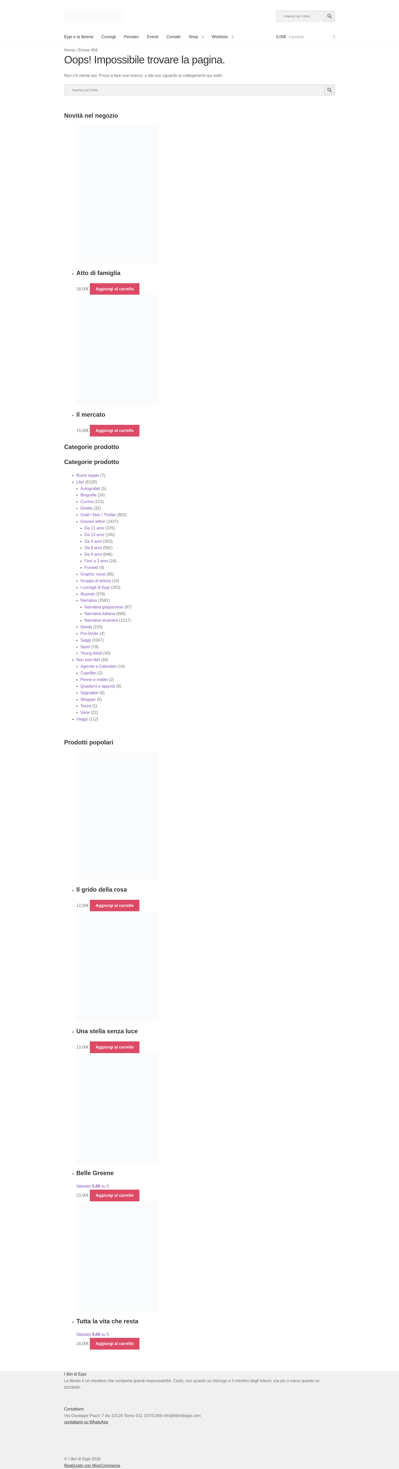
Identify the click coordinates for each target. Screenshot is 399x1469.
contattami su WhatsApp (86, 1422)
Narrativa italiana (99, 613)
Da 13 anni (94, 535)
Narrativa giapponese (103, 607)
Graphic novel (93, 574)
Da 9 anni (93, 554)
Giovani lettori (92, 521)
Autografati (90, 488)
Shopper (88, 699)
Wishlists (220, 37)
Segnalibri (89, 693)
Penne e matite (94, 679)
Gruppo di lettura (95, 581)
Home (69, 50)
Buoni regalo (87, 475)
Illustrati (87, 594)
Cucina (86, 501)
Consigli (109, 37)
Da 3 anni (93, 541)
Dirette (86, 508)
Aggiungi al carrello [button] (115, 289)
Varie (85, 712)
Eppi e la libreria (78, 37)
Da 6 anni (93, 548)
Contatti (173, 37)
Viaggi (82, 719)
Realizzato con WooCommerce (92, 1465)
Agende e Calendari (98, 666)
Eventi (152, 37)
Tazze (85, 706)
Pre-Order (89, 633)
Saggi (85, 640)
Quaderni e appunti (97, 686)
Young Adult (91, 653)
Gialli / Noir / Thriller (98, 515)
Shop (193, 37)
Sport (85, 647)
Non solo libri (88, 660)
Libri (80, 482)
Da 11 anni (94, 528)
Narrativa (88, 600)
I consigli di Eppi (95, 587)
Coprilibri (88, 673)
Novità (86, 627)
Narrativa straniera (101, 620)
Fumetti (91, 567)
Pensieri (131, 37)
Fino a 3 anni (96, 561)
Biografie (88, 495)
